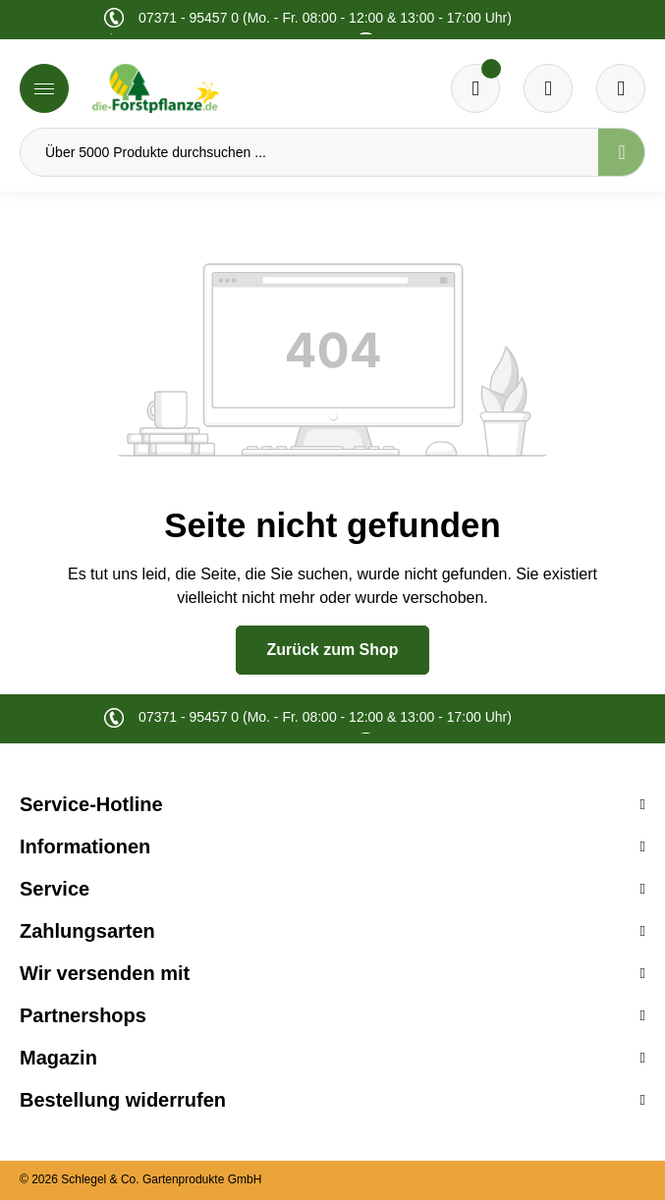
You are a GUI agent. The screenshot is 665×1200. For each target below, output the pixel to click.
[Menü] (44, 88)
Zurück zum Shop (332, 649)
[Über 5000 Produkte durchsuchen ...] (309, 152)
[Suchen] (621, 152)
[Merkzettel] (475, 88)
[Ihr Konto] (620, 88)
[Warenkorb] (548, 88)
